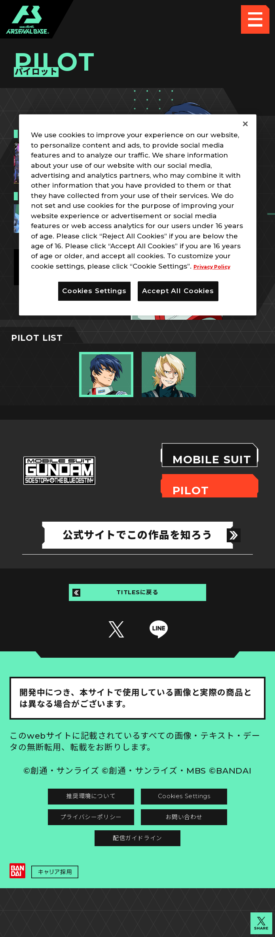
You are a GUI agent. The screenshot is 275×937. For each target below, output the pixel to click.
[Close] (245, 123)
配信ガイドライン (137, 876)
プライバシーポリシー (73, 847)
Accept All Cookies (178, 291)
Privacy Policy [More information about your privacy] (218, 266)
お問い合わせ (202, 847)
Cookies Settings (201, 818)
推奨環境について (73, 818)
